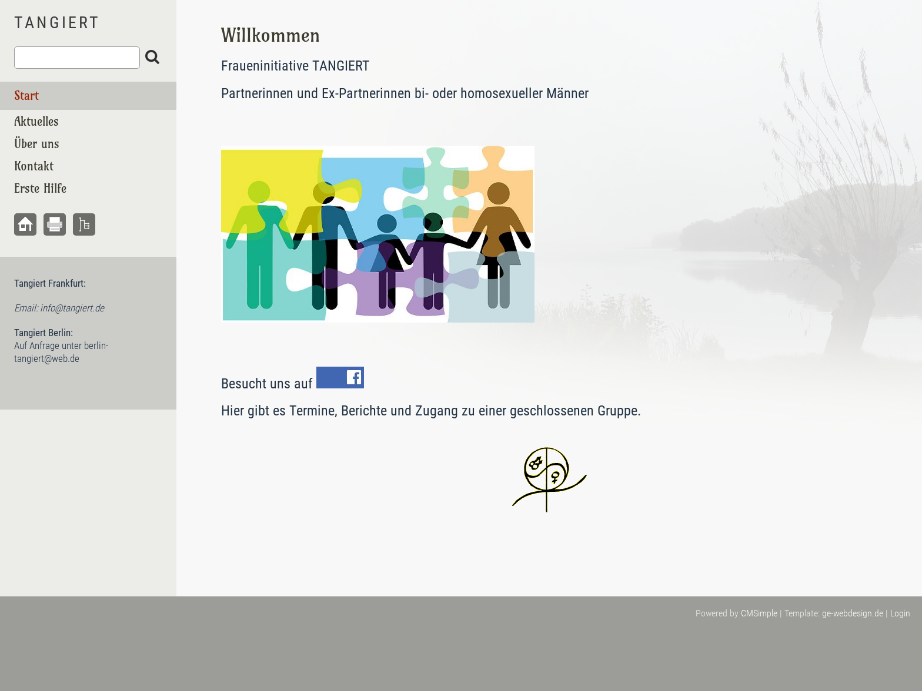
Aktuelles (36, 121)
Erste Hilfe (40, 188)
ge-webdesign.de (852, 613)
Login (900, 613)
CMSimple (759, 613)
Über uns (36, 143)
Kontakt (34, 166)
